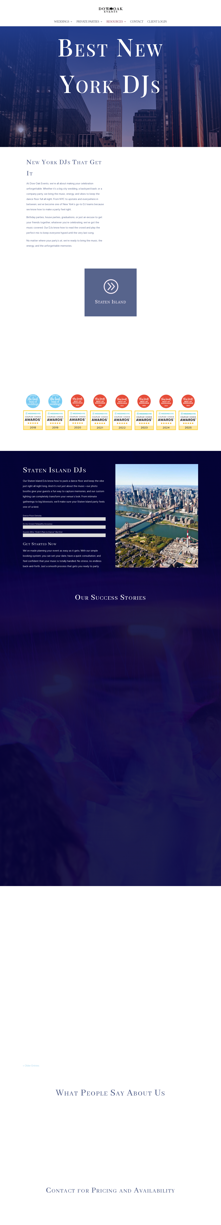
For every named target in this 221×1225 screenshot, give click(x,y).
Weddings (61, 21)
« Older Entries (31, 1065)
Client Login (157, 21)
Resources (114, 21)
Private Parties (87, 21)
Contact (136, 21)
